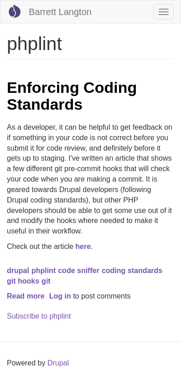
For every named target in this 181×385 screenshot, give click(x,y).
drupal (18, 270)
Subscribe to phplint (39, 316)
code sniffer (78, 270)
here (83, 246)
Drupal (58, 363)
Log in (60, 296)
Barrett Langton (60, 12)
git (46, 281)
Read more (26, 296)
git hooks (23, 281)
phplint (43, 270)
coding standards (132, 270)
